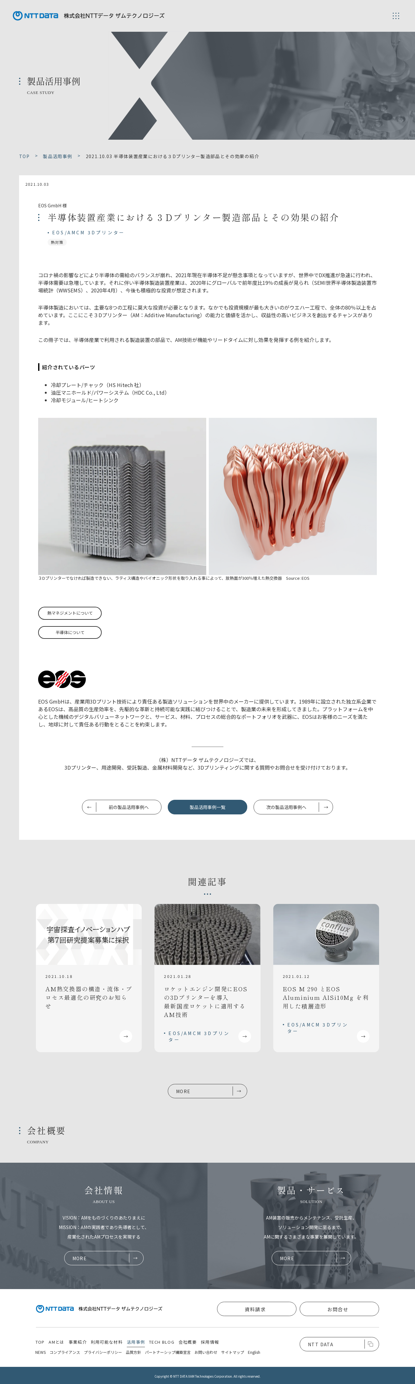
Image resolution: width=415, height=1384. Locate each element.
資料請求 (255, 1309)
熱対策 (57, 242)
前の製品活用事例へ (129, 807)
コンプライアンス (65, 1352)
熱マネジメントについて (70, 613)
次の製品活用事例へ (286, 807)
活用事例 (136, 1342)
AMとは (56, 1342)
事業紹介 (78, 1342)
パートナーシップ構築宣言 (168, 1352)
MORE (183, 1091)
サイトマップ (232, 1352)
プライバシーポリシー (103, 1352)
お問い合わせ (205, 1352)
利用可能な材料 (107, 1342)
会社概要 (188, 1342)
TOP (40, 1342)
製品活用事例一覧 (207, 807)
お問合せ (337, 1309)
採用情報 (210, 1342)
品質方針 (133, 1352)
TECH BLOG (161, 1342)
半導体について (70, 632)
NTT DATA (320, 1344)
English (254, 1352)
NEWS (40, 1352)
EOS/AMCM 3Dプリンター (88, 232)
